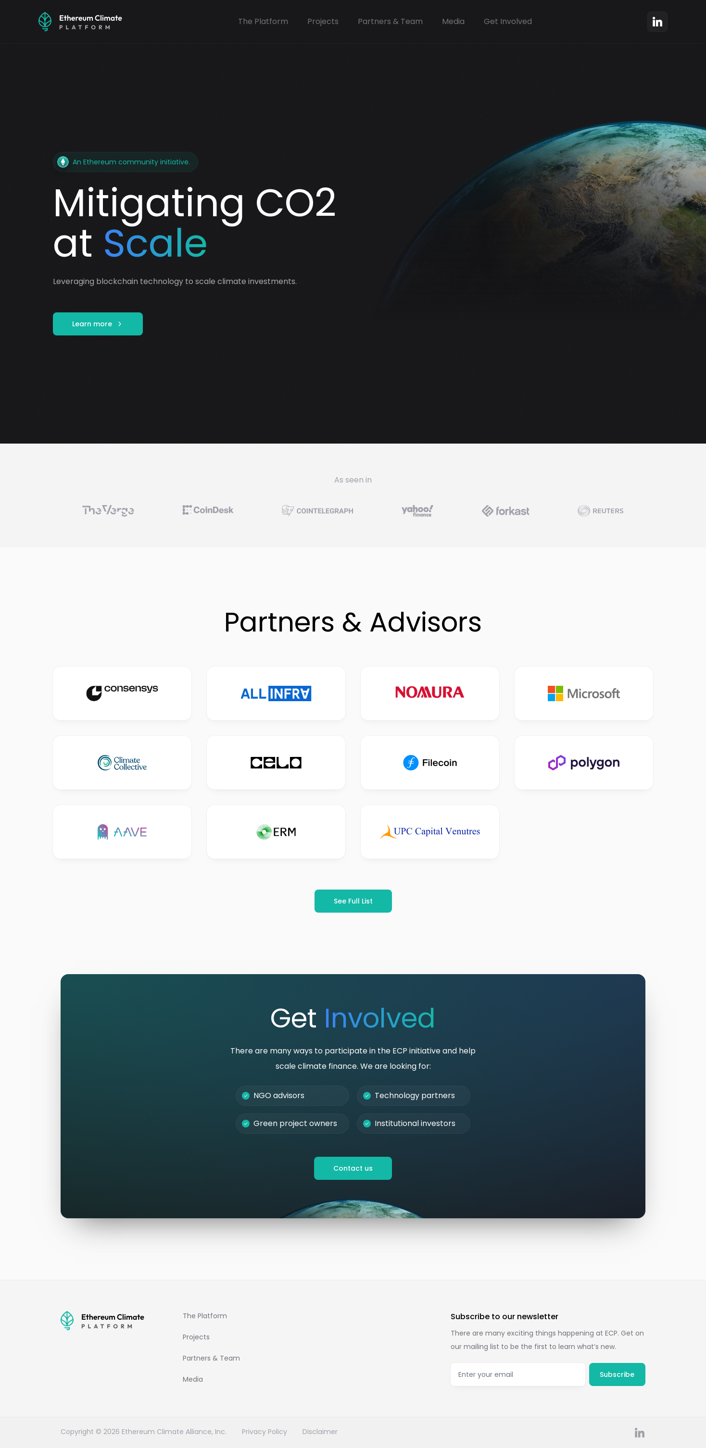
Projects (323, 21)
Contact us (353, 1168)
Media (453, 21)
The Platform (263, 21)
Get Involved (508, 21)
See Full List (353, 901)
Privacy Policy (264, 1431)
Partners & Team (390, 21)
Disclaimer (320, 1431)
